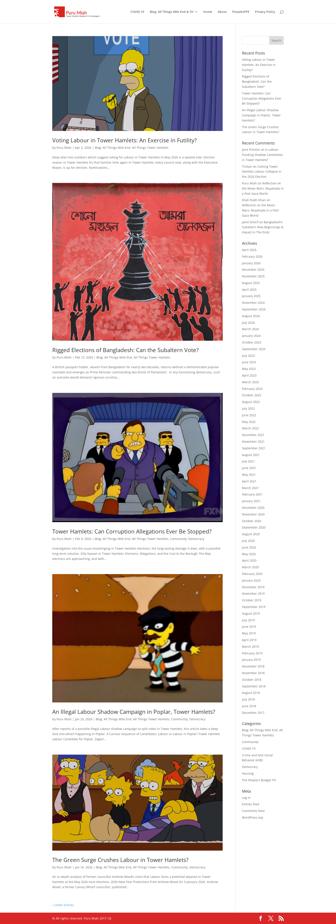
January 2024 (251, 336)
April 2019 (249, 640)
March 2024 (250, 329)
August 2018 (251, 693)
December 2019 (253, 587)
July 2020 (248, 541)
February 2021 (252, 494)
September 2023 (254, 349)
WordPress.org (252, 817)
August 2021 (251, 455)
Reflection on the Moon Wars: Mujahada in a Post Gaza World (263, 188)
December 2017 (253, 713)
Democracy (196, 539)
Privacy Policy (265, 12)
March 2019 (250, 646)
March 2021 (250, 488)
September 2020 (254, 527)
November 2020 (253, 514)
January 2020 (251, 580)
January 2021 (251, 501)
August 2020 (251, 534)
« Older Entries (63, 905)
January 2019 (251, 660)
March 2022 (250, 428)
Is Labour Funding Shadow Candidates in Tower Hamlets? (262, 154)
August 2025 (251, 283)
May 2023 (249, 369)
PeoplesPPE (240, 12)
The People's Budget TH (259, 780)
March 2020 (250, 567)
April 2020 (249, 560)
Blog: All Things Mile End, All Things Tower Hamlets (131, 148)
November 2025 (253, 276)
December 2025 (253, 269)
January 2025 (251, 296)
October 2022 (251, 395)
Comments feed (253, 811)
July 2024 (248, 323)
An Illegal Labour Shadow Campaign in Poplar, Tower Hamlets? (133, 712)
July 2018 (248, 699)
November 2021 (253, 441)
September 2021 (254, 448)
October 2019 (251, 600)
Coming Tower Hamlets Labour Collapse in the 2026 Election (261, 171)
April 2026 (249, 250)
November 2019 (253, 593)
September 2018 (254, 686)
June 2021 (249, 468)
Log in (246, 798)
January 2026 (251, 263)
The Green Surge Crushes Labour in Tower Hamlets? (120, 860)
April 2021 (249, 481)
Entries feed (250, 804)
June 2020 (249, 547)
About (222, 12)
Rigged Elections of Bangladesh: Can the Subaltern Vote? (125, 350)
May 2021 (249, 475)
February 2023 (252, 389)
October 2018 (251, 680)
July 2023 (248, 356)
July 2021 (248, 461)
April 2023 (249, 375)
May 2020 (249, 554)
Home (207, 12)
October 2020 (251, 521)
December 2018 (253, 666)
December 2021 (253, 435)
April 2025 (249, 289)
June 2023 (249, 362)
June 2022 (249, 415)
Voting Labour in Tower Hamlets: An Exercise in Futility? (124, 140)
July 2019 (248, 620)
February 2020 (252, 574)
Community (178, 539)
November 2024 (253, 303)
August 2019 (251, 613)
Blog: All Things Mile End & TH (172, 12)
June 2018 (249, 706)
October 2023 (251, 342)
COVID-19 (137, 12)
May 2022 (249, 422)
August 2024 (251, 316)
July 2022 (248, 408)
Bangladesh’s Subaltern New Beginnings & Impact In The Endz (262, 227)
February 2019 (252, 653)
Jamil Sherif (250, 222)
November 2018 (253, 673)
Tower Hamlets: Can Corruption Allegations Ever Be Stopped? (132, 531)
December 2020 (253, 508)
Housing (248, 773)
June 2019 (249, 627)
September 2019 (254, 607)
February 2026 (252, 256)
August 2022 (251, 402)
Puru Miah (64, 148)
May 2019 (249, 633)
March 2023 (250, 382)
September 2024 (254, 309)
